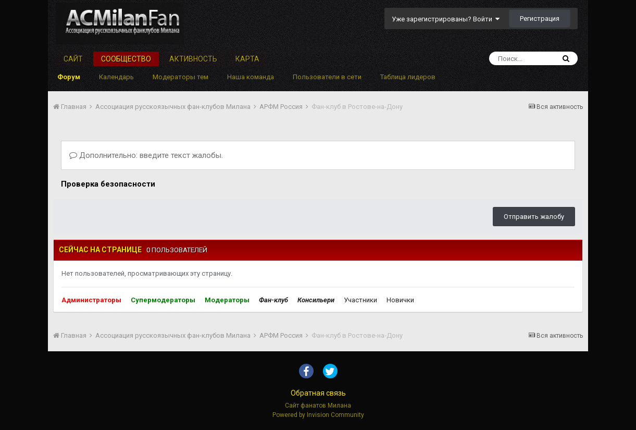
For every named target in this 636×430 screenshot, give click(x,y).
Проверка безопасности (108, 184)
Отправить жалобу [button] (534, 216)
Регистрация (539, 18)
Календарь (116, 77)
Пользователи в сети (327, 77)
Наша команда (250, 77)
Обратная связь (318, 393)
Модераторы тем (180, 77)
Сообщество (126, 59)
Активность (193, 59)
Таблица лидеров (407, 77)
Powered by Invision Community (318, 415)
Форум (68, 77)
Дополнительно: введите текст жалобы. (146, 155)
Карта (247, 59)
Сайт (73, 59)
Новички (400, 300)
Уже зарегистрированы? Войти (446, 19)
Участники (360, 300)
